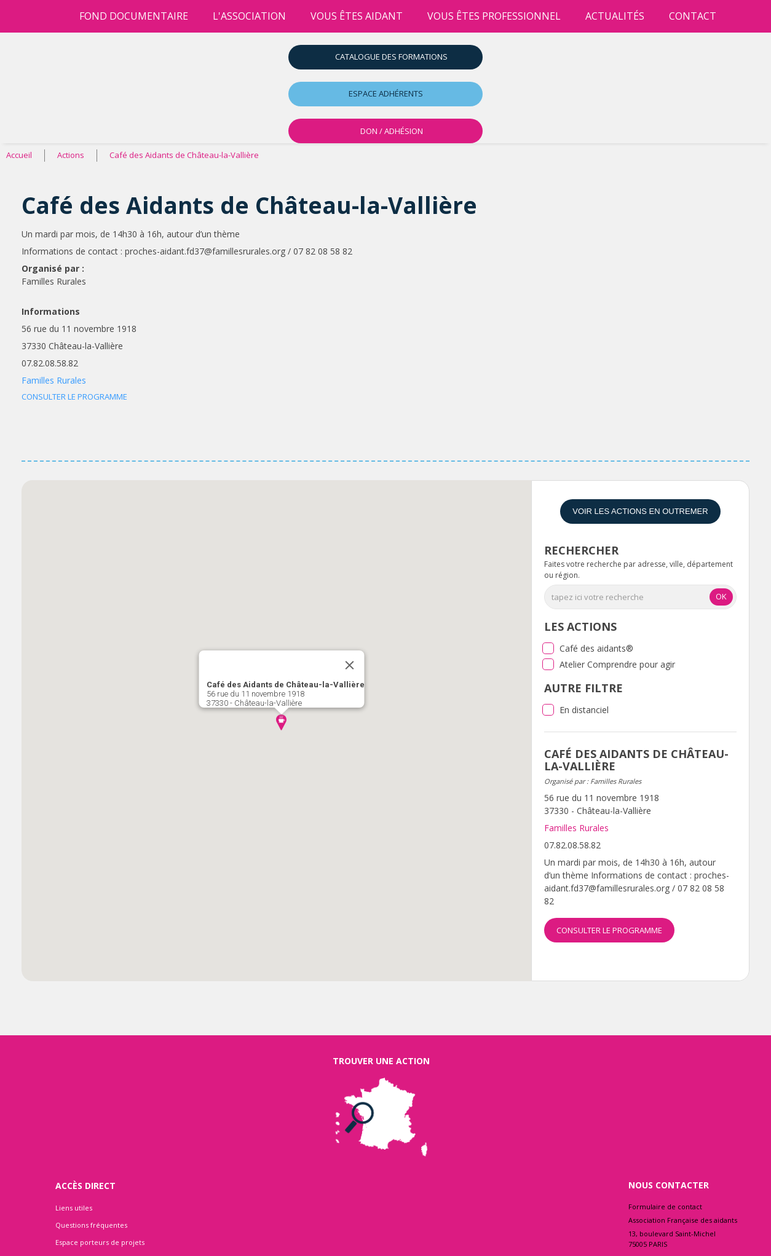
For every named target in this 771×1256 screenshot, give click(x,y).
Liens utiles (73, 1207)
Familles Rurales (54, 380)
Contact (692, 16)
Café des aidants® (596, 648)
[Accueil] (54, 16)
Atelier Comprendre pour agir (617, 664)
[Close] (350, 665)
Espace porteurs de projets (99, 1242)
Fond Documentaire (133, 16)
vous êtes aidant (356, 16)
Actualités (614, 16)
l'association (249, 16)
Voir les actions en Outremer (640, 511)
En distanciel (584, 710)
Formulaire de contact (665, 1206)
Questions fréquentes (91, 1225)
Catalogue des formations (391, 56)
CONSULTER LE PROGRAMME (74, 396)
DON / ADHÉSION (391, 130)
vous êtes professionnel (494, 16)
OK (721, 596)
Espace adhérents (386, 93)
